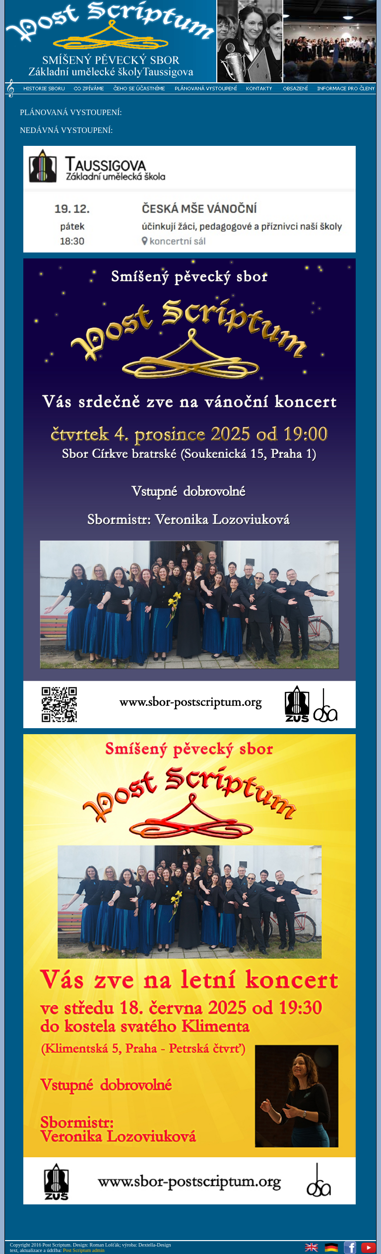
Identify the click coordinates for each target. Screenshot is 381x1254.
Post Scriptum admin (84, 1250)
